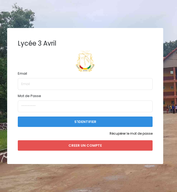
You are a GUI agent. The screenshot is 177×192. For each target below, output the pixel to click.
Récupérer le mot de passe (131, 133)
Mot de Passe (29, 96)
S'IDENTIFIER (85, 121)
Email (22, 73)
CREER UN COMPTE (85, 145)
